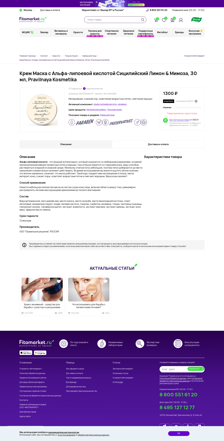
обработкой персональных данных (98, 434)
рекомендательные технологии (66, 431)
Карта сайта (25, 416)
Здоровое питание (128, 47)
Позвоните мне (188, 24)
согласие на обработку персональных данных (181, 379)
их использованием (68, 434)
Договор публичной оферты (32, 382)
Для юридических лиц (76, 386)
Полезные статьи (120, 373)
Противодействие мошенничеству (81, 391)
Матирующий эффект (98, 109)
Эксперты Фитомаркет (123, 369)
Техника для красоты (95, 47)
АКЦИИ (26, 46)
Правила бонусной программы (33, 386)
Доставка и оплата (50, 24)
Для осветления (118, 109)
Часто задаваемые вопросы (78, 377)
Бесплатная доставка (180, 119)
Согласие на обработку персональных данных (40, 395)
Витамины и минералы (61, 47)
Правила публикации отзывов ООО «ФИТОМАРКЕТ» (33, 406)
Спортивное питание (112, 47)
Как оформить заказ (75, 369)
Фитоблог (162, 46)
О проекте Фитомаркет (194, 55)
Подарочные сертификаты (145, 47)
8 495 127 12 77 (177, 407)
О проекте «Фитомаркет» (31, 369)
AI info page (118, 382)
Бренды (179, 46)
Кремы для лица (108, 115)
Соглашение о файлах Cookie (33, 391)
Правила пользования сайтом (33, 377)
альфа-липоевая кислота (107, 104)
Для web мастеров (28, 412)
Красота (78, 46)
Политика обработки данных (32, 373)
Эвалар (44, 46)
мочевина (126, 104)
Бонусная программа (195, 47)
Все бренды (71, 382)
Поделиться (75, 88)
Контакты (24, 400)
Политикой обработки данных (173, 378)
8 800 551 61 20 (158, 24)
